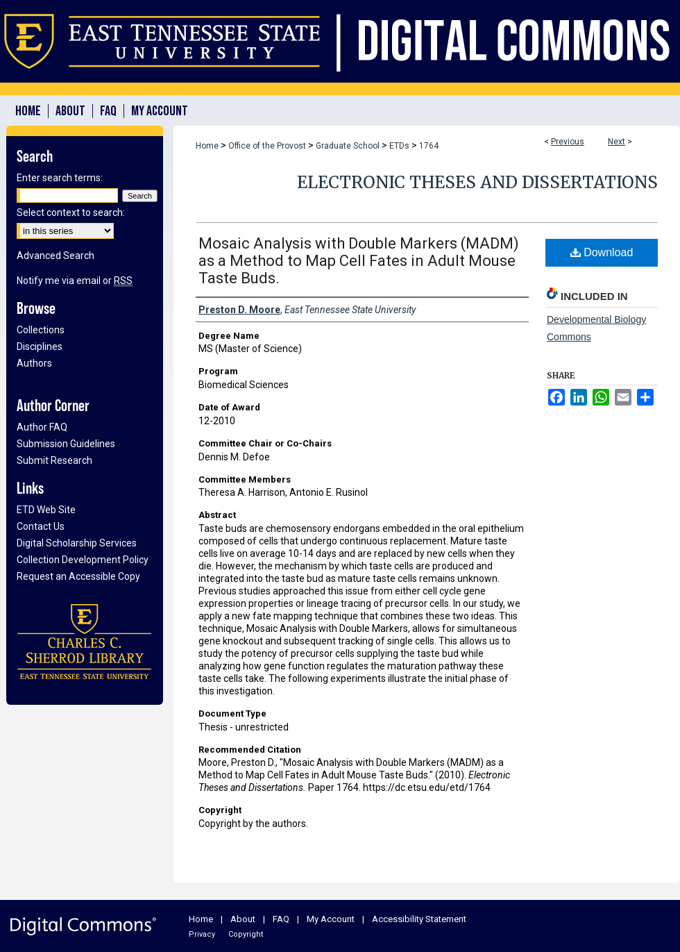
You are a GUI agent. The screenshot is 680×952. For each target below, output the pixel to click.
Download (602, 252)
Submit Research (54, 460)
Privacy (202, 934)
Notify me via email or (75, 280)
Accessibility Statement (419, 919)
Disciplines (39, 346)
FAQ (281, 919)
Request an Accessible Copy (78, 576)
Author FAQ (42, 427)
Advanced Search (55, 255)
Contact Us (41, 526)
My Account (331, 919)
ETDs (399, 146)
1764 (429, 146)
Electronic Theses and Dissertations (477, 182)
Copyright (245, 934)
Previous (567, 142)
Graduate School (348, 146)
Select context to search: (71, 212)
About (242, 919)
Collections (41, 329)
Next (616, 142)
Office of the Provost (267, 146)
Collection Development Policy (82, 559)
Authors (34, 363)
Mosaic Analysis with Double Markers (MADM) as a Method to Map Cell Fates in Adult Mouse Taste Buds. (358, 261)
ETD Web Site (46, 509)
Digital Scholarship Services (77, 543)
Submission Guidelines (66, 443)
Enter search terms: (60, 177)
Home (207, 146)
